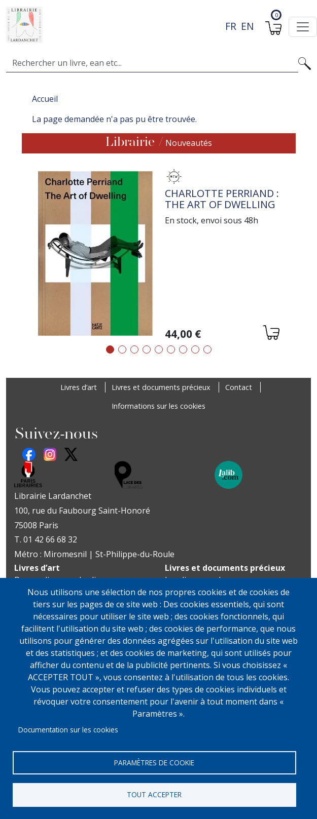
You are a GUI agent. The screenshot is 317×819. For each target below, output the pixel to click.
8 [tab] (195, 349)
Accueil (45, 98)
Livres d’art (78, 387)
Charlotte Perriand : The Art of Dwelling (222, 198)
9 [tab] (207, 349)
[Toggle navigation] (303, 27)
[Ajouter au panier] (270, 334)
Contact (238, 387)
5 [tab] (159, 349)
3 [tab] (134, 349)
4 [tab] (147, 349)
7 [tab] (183, 349)
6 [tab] (171, 349)
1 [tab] (110, 349)
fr (230, 26)
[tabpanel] (159, 255)
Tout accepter (154, 794)
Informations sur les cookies (158, 406)
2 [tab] (122, 349)
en (247, 26)
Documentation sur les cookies (68, 728)
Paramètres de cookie (154, 761)
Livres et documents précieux (161, 387)
